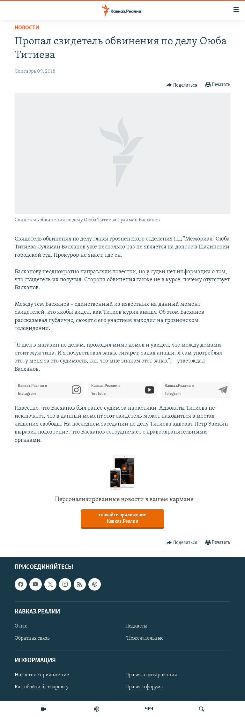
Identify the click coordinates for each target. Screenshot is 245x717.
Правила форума (144, 687)
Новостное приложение (42, 675)
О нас (21, 626)
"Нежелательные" (145, 638)
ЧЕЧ (149, 709)
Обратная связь (32, 638)
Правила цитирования (151, 675)
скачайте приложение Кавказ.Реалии (122, 518)
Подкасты (136, 626)
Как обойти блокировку (42, 687)
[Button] (182, 85)
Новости (27, 28)
